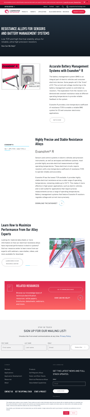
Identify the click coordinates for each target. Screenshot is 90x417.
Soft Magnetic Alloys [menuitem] (36, 373)
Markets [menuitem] (7, 369)
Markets (33, 12)
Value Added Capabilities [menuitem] (37, 383)
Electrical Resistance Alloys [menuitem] (38, 379)
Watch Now (57, 120)
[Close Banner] (84, 2)
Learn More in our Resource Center (12, 304)
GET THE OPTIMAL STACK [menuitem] (23, 392)
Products (25, 12)
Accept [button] (66, 413)
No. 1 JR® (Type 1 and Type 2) (15, 149)
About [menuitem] (7, 383)
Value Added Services (55, 12)
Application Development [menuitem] (13, 376)
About (45, 6)
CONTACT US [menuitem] (9, 392)
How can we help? (62, 298)
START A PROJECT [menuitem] (40, 392)
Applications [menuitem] (9, 373)
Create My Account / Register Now (72, 2)
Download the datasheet (46, 203)
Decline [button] (73, 413)
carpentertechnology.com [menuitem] (77, 6)
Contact (51, 6)
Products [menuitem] (32, 369)
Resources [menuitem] (8, 379)
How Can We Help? (8, 46)
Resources (66, 12)
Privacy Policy (65, 336)
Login (57, 6)
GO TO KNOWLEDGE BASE (66, 289)
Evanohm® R (9, 145)
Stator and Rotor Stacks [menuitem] (37, 376)
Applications (42, 12)
